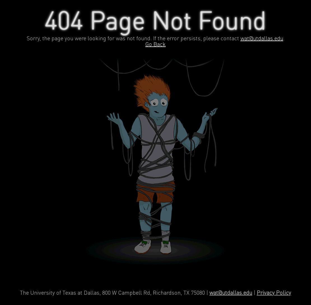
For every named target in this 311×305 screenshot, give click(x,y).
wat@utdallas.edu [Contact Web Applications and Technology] (230, 293)
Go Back (155, 45)
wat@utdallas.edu (261, 39)
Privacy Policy (274, 293)
